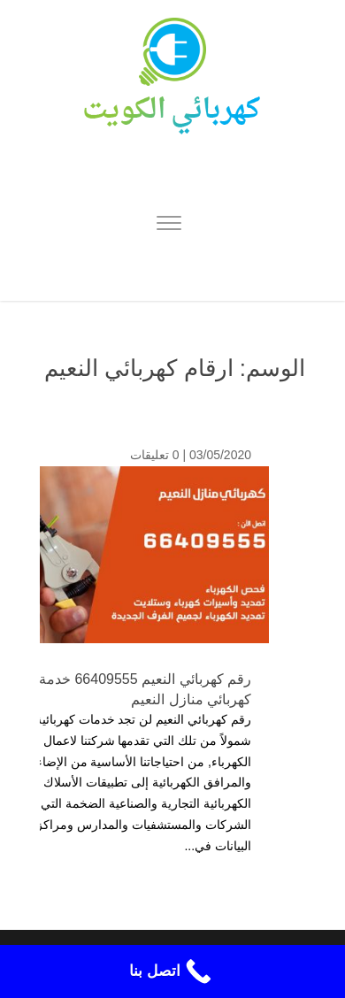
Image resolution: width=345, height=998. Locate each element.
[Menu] (169, 226)
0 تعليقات (155, 455)
